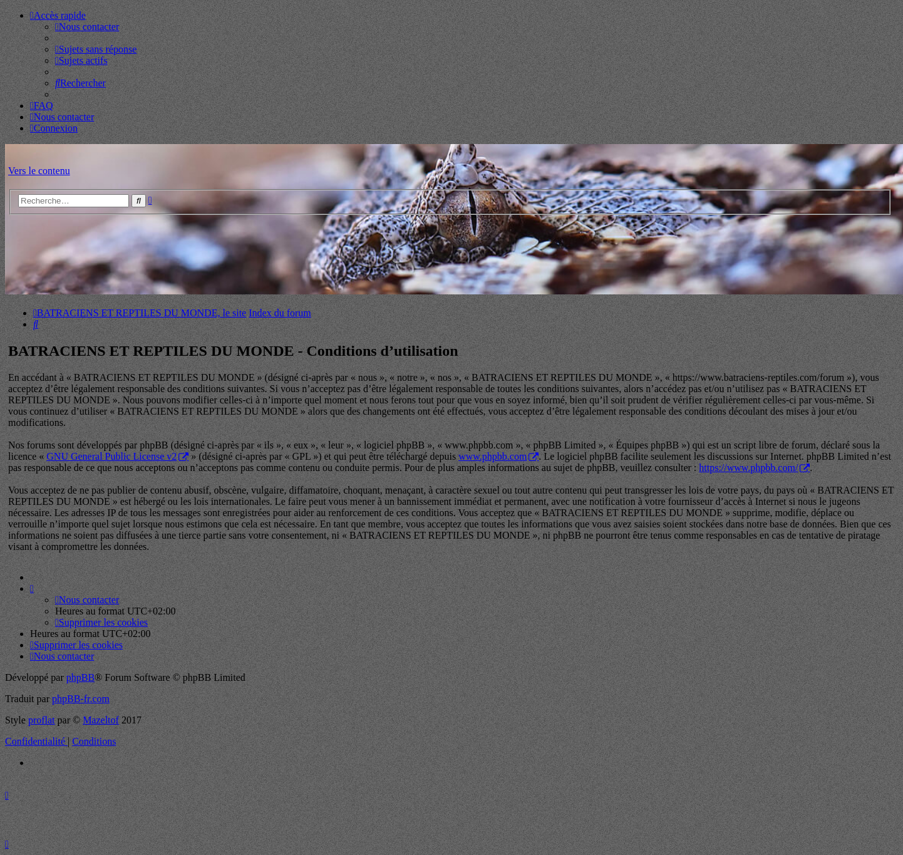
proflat (41, 720)
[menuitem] (87, 26)
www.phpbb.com (492, 456)
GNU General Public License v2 (111, 456)
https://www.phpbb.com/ (748, 467)
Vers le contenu (39, 170)
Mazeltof (101, 720)
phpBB (80, 677)
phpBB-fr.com (81, 698)
